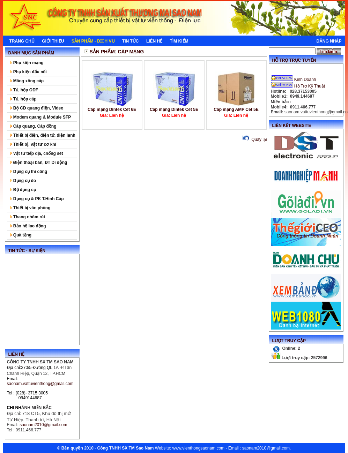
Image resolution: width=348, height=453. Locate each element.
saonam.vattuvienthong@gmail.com (40, 383)
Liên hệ (154, 41)
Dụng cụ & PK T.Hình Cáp (37, 198)
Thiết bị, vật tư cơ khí (33, 144)
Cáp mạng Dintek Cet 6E (112, 109)
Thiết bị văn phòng (30, 207)
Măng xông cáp (27, 80)
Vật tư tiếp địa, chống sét (36, 153)
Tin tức (130, 41)
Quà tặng (21, 235)
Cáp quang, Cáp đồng (33, 126)
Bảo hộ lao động (28, 226)
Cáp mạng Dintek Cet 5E (174, 109)
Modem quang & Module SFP (40, 117)
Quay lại (253, 139)
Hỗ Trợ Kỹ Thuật (298, 86)
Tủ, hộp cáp (23, 99)
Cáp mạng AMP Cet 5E (236, 109)
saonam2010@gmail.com (266, 448)
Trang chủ (22, 41)
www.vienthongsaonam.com (198, 448)
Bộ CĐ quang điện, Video (37, 108)
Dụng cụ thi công (28, 171)
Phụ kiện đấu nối (28, 71)
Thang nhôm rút (27, 216)
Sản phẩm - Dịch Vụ (93, 41)
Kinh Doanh (294, 79)
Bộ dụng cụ (23, 189)
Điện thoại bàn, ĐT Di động (38, 162)
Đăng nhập (328, 41)
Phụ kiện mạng (27, 62)
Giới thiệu (53, 41)
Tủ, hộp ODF (24, 90)
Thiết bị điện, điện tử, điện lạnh (42, 135)
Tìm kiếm (179, 41)
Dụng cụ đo (23, 180)
